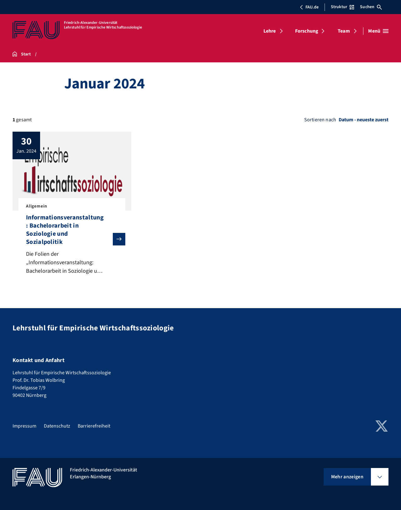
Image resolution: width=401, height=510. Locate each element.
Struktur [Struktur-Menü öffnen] (342, 7)
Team (344, 31)
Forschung (306, 31)
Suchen (371, 7)
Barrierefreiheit (94, 426)
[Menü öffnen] (378, 31)
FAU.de (309, 7)
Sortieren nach (320, 119)
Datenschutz (57, 426)
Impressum (24, 426)
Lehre (269, 31)
